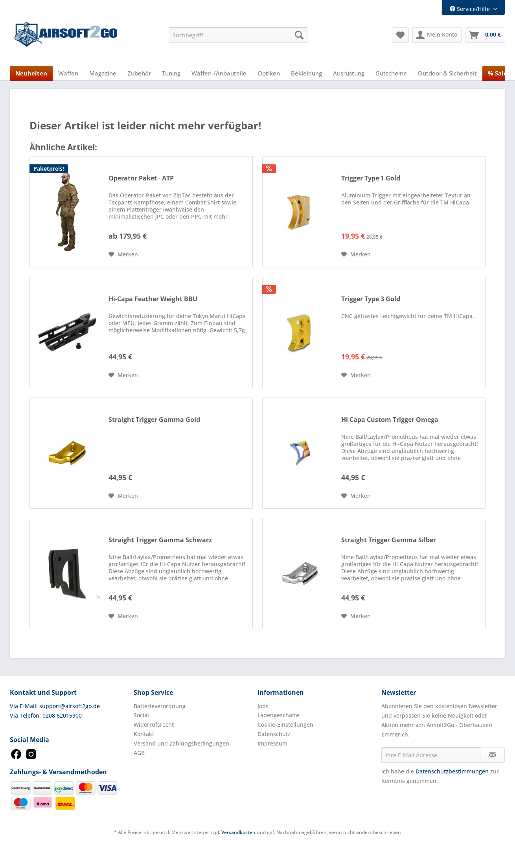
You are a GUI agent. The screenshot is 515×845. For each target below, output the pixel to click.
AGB (139, 753)
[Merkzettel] (400, 35)
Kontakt (144, 734)
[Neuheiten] (31, 73)
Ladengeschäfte (278, 715)
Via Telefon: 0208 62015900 (46, 715)
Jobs (263, 706)
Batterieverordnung (160, 706)
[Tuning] (171, 73)
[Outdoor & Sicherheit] (447, 73)
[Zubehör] (139, 73)
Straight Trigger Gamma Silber (388, 540)
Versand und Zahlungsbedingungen (181, 743)
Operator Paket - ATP (141, 178)
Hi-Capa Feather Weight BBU (153, 299)
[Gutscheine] (391, 73)
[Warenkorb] (485, 35)
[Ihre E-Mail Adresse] (430, 755)
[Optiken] (268, 73)
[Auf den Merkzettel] (123, 254)
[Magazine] (103, 73)
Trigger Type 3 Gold (370, 299)
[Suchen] (299, 35)
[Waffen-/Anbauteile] (219, 73)
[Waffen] (68, 73)
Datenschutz (274, 734)
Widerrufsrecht (154, 724)
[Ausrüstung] (348, 73)
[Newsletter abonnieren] (492, 755)
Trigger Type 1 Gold (370, 178)
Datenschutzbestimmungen (452, 771)
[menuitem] (238, 35)
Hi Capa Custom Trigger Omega (389, 420)
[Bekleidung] (306, 73)
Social (141, 715)
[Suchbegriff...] (238, 35)
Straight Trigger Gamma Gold (154, 420)
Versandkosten (238, 832)
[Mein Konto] (437, 35)
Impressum (272, 743)
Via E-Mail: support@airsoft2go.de (55, 706)
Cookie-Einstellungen (285, 724)
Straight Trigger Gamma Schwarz (160, 540)
